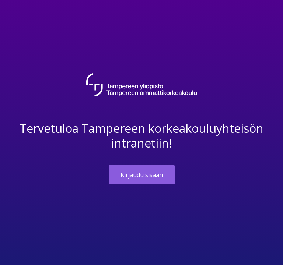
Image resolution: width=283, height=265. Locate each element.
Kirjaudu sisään (141, 175)
